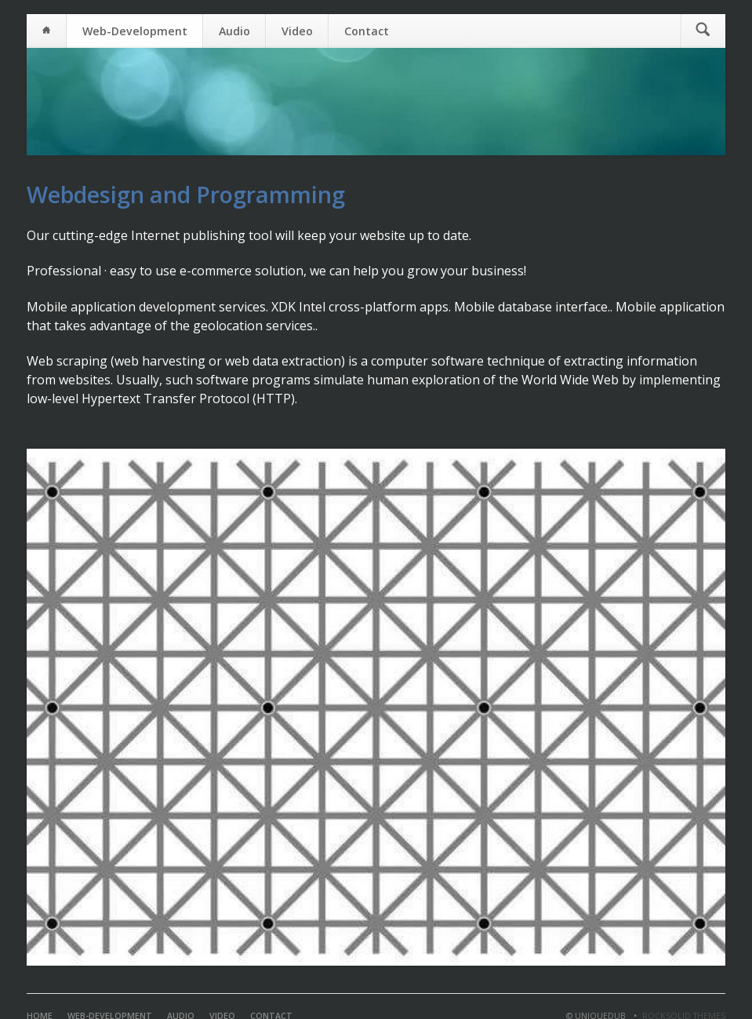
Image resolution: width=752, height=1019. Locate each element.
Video (297, 31)
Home (46, 31)
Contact (366, 31)
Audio (234, 31)
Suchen (703, 31)
